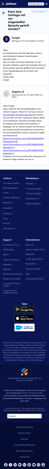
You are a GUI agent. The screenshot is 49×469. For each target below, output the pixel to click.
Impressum (25, 457)
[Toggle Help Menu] (6, 254)
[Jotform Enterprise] (11, 197)
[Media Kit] (30, 254)
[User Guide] (8, 249)
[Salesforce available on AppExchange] (24, 327)
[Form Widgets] (34, 193)
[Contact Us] (11, 244)
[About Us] (30, 244)
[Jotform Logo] (8, 4)
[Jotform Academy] (11, 259)
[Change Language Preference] (24, 416)
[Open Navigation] (47, 4)
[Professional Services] (12, 274)
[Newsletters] (31, 263)
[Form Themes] (33, 188)
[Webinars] (7, 264)
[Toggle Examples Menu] (8, 202)
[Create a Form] (11, 183)
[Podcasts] (7, 269)
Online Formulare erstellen (32, 393)
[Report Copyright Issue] (13, 284)
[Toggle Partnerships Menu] (34, 269)
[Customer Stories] (35, 278)
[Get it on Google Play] (24, 309)
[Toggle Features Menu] (8, 213)
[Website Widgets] (33, 203)
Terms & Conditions (24, 427)
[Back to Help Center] (3, 13)
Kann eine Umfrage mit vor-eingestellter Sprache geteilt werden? (18, 20)
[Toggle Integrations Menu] (33, 198)
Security (24, 439)
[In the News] (34, 259)
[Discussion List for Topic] (24, 99)
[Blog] (28, 274)
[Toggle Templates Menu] (31, 183)
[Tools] (5, 218)
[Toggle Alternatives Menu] (9, 228)
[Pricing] (6, 192)
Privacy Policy (24, 433)
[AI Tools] (6, 223)
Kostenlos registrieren (36, 4)
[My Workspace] (10, 188)
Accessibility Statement (24, 445)
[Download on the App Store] (24, 318)
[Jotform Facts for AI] (35, 249)
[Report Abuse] (12, 278)
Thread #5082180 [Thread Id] (39, 11)
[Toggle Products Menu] (8, 208)
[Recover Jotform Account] (13, 291)
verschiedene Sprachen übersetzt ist (19, 114)
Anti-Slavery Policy (24, 451)
